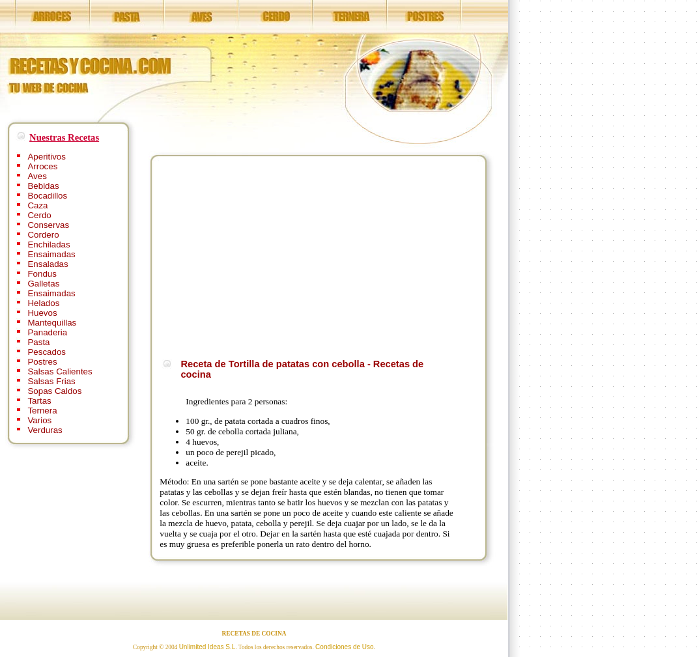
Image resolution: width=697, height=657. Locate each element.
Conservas (48, 225)
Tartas (39, 401)
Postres (42, 362)
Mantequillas (51, 323)
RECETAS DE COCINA (254, 633)
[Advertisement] (269, 255)
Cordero (43, 235)
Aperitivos (46, 156)
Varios (39, 420)
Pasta (38, 342)
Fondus (41, 274)
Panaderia (47, 332)
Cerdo (39, 215)
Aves (36, 176)
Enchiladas (48, 244)
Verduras (44, 430)
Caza (37, 205)
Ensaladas (47, 264)
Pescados (46, 352)
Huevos (42, 313)
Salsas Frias (51, 381)
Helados (43, 303)
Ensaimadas (51, 254)
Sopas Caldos (54, 391)
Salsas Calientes (59, 371)
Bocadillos (47, 196)
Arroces (42, 166)
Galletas (43, 283)
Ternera (42, 410)
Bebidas (43, 186)
